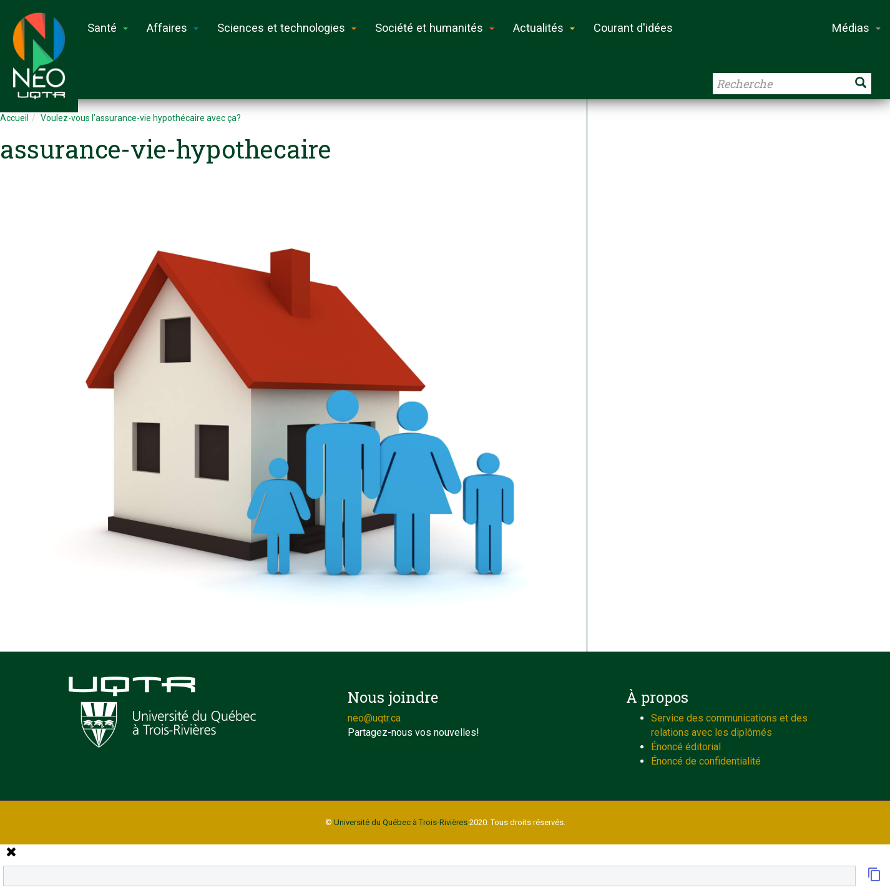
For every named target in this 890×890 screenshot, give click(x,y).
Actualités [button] (544, 27)
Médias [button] (856, 27)
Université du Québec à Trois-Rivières (400, 822)
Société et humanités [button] (434, 27)
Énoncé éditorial (686, 747)
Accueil (14, 118)
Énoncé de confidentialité (706, 761)
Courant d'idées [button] (633, 27)
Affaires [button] (172, 27)
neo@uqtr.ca (374, 718)
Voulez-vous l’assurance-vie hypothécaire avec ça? (141, 118)
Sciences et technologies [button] (286, 27)
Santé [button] (107, 27)
